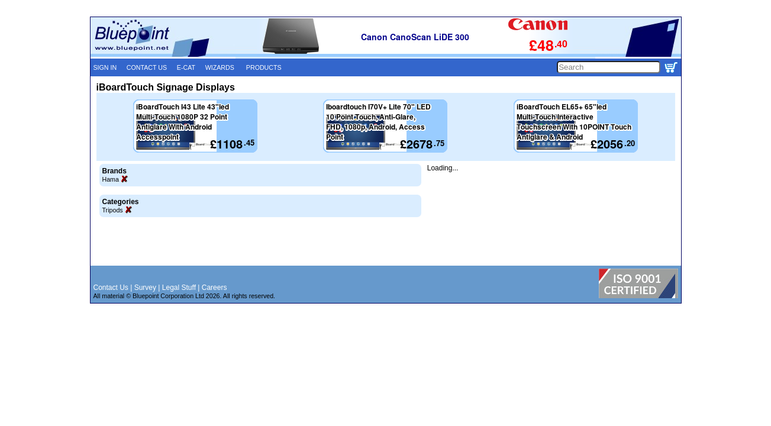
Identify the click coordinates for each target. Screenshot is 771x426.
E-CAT (186, 67)
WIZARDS (219, 67)
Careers (214, 287)
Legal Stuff (179, 287)
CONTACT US (147, 67)
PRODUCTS (264, 67)
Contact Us (110, 287)
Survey (145, 287)
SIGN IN (105, 67)
